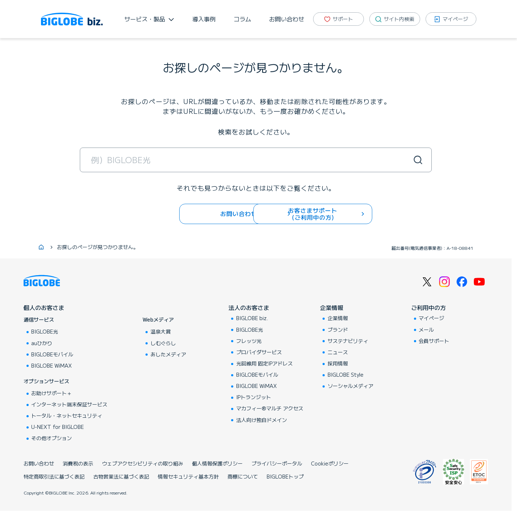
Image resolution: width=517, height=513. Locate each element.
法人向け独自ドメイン (261, 420)
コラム (242, 19)
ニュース (338, 352)
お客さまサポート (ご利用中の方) (319, 214)
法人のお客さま (249, 308)
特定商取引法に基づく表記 (54, 477)
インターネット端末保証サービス (69, 405)
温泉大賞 (161, 332)
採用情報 (338, 364)
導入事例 (204, 19)
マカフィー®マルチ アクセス (269, 409)
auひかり (41, 343)
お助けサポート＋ (51, 394)
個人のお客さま (44, 308)
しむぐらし (163, 343)
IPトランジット (253, 398)
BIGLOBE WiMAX (51, 366)
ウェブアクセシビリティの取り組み (142, 464)
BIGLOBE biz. (252, 319)
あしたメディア (168, 355)
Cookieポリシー (330, 464)
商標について (242, 477)
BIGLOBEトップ (285, 477)
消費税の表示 (78, 464)
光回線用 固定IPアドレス (264, 364)
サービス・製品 (144, 19)
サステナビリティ (348, 341)
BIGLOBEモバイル (52, 355)
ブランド (338, 330)
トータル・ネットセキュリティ (66, 416)
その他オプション (51, 439)
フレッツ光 (249, 341)
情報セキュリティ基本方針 (188, 477)
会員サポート (434, 341)
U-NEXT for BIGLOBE (57, 427)
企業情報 (331, 308)
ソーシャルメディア (350, 386)
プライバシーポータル (276, 464)
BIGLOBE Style (346, 375)
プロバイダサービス (259, 352)
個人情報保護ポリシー (217, 464)
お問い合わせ (286, 19)
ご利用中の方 (428, 308)
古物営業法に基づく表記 (121, 477)
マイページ (431, 319)
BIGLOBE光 (44, 332)
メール (426, 330)
